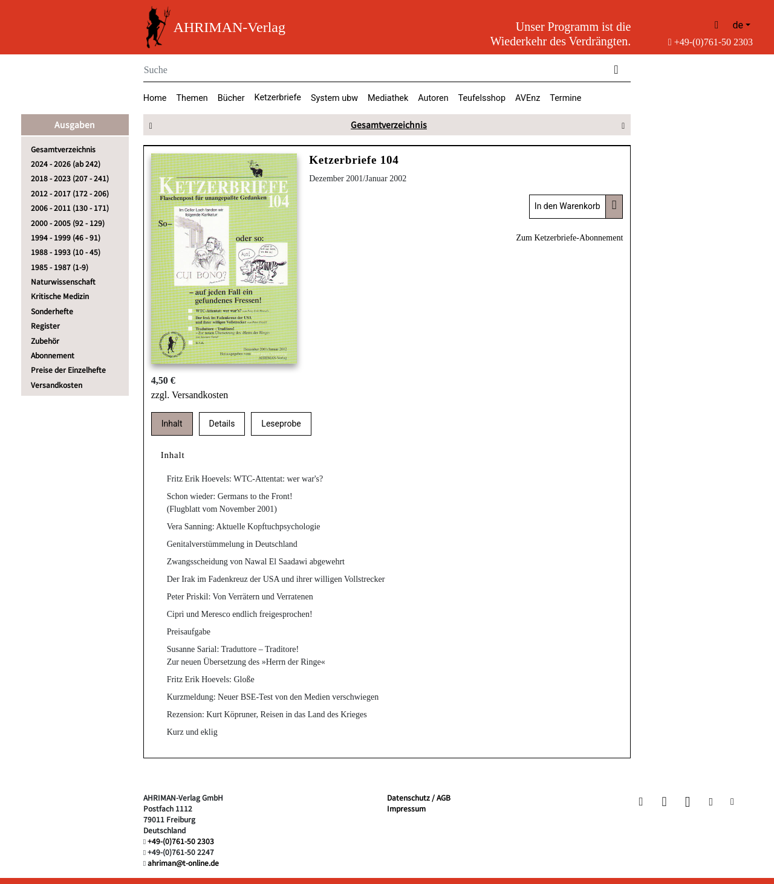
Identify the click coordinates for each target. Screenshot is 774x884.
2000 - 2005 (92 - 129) (68, 223)
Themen (191, 98)
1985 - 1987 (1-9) (59, 267)
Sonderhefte (52, 311)
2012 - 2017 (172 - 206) (70, 193)
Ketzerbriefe (278, 97)
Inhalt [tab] (172, 423)
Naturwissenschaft (63, 281)
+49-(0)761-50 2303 (710, 42)
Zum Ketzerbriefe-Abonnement (569, 237)
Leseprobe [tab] (281, 423)
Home (155, 98)
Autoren (433, 98)
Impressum (406, 808)
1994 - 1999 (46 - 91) (65, 237)
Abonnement (52, 355)
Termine (565, 98)
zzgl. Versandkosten (190, 395)
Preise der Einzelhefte (68, 369)
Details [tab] (222, 423)
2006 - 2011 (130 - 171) (70, 207)
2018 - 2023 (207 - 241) (70, 178)
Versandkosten (56, 384)
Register (45, 325)
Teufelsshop (482, 98)
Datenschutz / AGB (418, 797)
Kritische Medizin (60, 296)
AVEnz (527, 98)
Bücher (231, 98)
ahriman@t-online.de (183, 862)
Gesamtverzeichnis (63, 149)
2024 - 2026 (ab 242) (65, 163)
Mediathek (388, 98)
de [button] (737, 25)
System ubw (334, 98)
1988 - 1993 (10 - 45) (65, 252)
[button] (642, 801)
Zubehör (45, 340)
